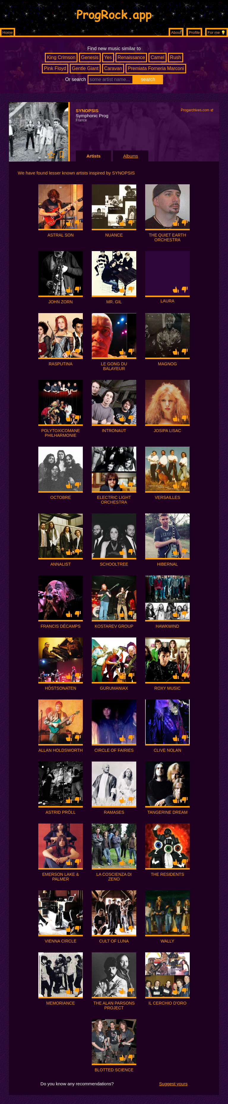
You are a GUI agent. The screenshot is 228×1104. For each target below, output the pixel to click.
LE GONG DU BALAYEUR (114, 366)
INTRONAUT (114, 430)
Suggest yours (173, 1083)
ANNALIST (60, 564)
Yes (108, 57)
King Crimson (61, 57)
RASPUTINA (60, 363)
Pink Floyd (55, 68)
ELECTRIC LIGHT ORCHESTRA (114, 500)
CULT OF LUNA (114, 941)
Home (7, 32)
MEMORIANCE (60, 1003)
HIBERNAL (167, 564)
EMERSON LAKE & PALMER (60, 876)
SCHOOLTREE (114, 564)
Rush (175, 57)
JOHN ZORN (60, 301)
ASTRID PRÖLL (60, 812)
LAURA (168, 301)
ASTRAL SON (61, 235)
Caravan (113, 68)
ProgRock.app (114, 14)
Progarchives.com (195, 110)
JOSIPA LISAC (167, 430)
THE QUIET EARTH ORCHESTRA (167, 237)
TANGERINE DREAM (167, 812)
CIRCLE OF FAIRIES (114, 750)
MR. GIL (114, 301)
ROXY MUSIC (167, 688)
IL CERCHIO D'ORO (167, 1003)
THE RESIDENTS (167, 874)
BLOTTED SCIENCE (114, 1069)
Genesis (90, 57)
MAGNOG (167, 363)
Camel (157, 57)
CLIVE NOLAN (167, 750)
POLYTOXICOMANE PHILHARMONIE (60, 433)
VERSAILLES (167, 497)
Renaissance (131, 57)
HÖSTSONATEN (60, 688)
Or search (75, 79)
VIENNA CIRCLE (61, 941)
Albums (130, 155)
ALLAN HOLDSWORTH (60, 750)
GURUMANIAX (114, 688)
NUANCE (114, 235)
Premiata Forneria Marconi (156, 68)
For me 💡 (217, 32)
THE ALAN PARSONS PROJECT (113, 1005)
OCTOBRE (60, 497)
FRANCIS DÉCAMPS (61, 626)
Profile (194, 32)
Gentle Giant (85, 68)
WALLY (167, 941)
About (176, 32)
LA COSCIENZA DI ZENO (114, 876)
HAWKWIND (167, 626)
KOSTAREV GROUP (114, 626)
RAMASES (114, 812)
